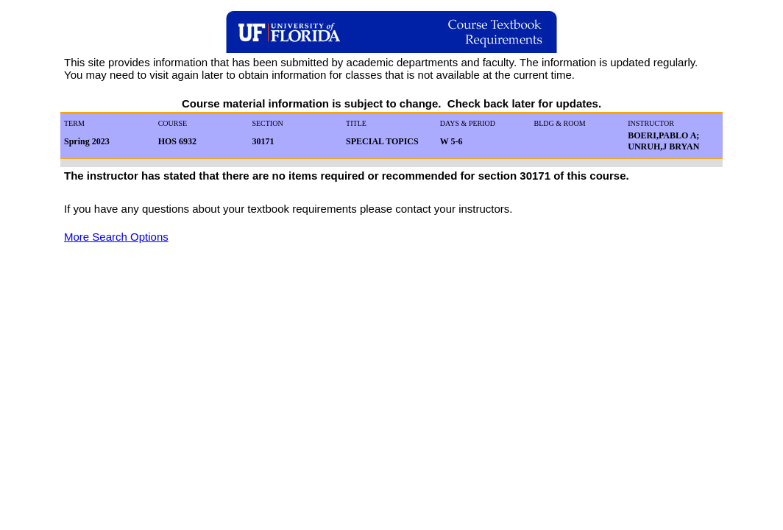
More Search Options (116, 236)
